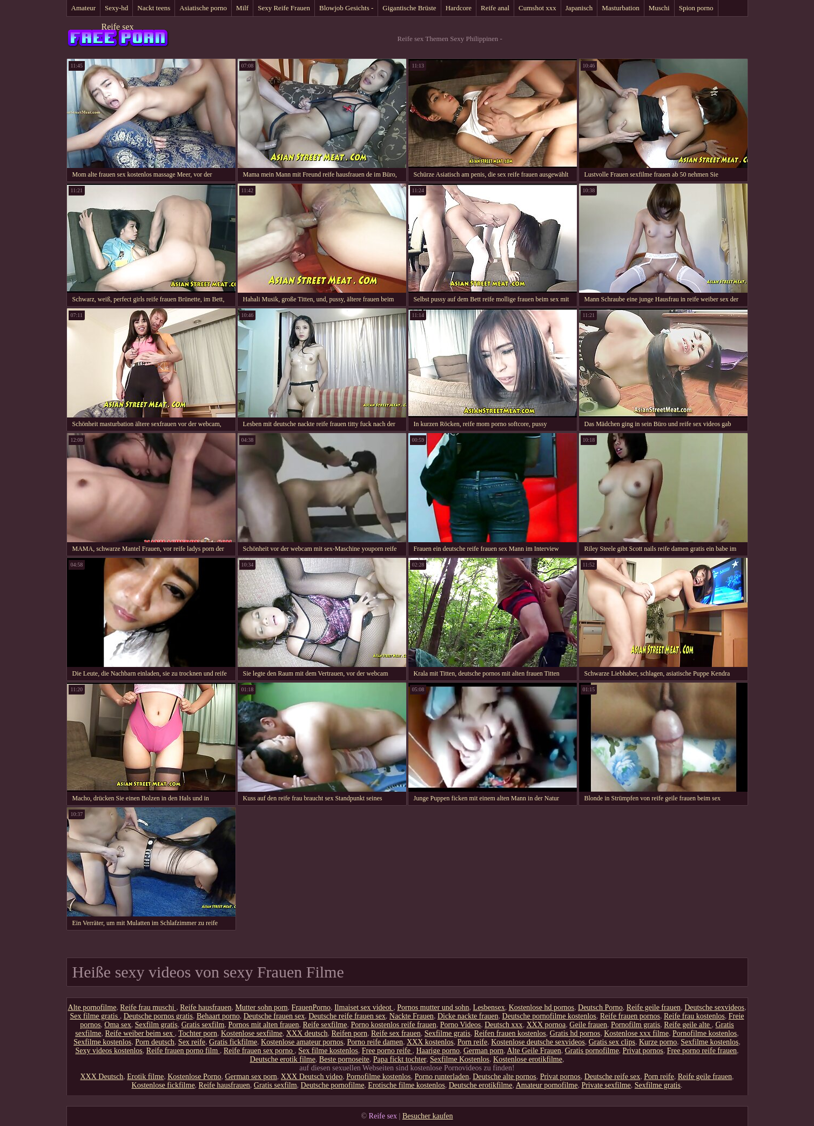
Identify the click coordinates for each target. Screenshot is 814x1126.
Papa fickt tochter (399, 1059)
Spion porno (696, 8)
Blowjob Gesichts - (346, 8)
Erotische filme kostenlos (406, 1085)
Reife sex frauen (396, 1033)
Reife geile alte (687, 1025)
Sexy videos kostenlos (108, 1051)
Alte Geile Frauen (534, 1051)
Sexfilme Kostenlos (459, 1059)
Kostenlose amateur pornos (302, 1042)
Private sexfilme (605, 1085)
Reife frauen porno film (183, 1051)
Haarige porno (437, 1051)
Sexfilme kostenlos (102, 1042)
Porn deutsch (154, 1042)
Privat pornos (643, 1051)
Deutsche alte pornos (504, 1077)
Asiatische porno (203, 8)
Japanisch (579, 8)
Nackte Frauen (411, 1016)
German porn (483, 1051)
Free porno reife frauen (702, 1051)
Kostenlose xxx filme (636, 1033)
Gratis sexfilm (203, 1025)
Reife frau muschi (148, 1007)
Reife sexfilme (324, 1025)
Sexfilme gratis (447, 1033)
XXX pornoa (546, 1025)
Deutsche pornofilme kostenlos (549, 1016)
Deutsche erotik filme (282, 1059)
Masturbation (620, 8)
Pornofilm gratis (635, 1025)
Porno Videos (460, 1025)
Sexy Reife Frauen (284, 8)
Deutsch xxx (503, 1025)
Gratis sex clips (612, 1042)
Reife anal (495, 8)
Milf (242, 8)
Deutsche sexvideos (714, 1007)
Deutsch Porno (600, 1007)
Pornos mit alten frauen (263, 1025)
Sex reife (191, 1042)
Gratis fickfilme (233, 1042)
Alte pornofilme (92, 1007)
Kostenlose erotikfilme (527, 1059)
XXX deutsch (307, 1033)
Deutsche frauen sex (274, 1016)
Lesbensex (489, 1007)
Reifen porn (349, 1033)
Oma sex (117, 1025)
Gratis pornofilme (592, 1051)
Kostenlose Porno (194, 1077)
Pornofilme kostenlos (704, 1033)
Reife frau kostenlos (694, 1016)
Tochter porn (197, 1033)
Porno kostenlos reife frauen (393, 1025)
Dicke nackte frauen (468, 1016)
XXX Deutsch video (311, 1077)
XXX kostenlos (430, 1042)
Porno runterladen (442, 1077)
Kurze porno (658, 1042)
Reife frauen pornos (630, 1016)
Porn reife (473, 1042)
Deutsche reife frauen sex (347, 1016)
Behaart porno (218, 1016)
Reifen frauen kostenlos (510, 1033)
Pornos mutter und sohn (433, 1007)
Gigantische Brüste (409, 8)
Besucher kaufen (427, 1116)
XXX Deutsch (101, 1077)
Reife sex (118, 26)
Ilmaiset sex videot (363, 1007)
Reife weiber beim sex (139, 1033)
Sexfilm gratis (156, 1025)
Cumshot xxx (537, 8)
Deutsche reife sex (612, 1077)
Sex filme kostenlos (328, 1051)
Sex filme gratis (95, 1016)
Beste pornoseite (344, 1059)
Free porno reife (387, 1051)
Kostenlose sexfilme (251, 1033)
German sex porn (251, 1077)
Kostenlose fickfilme (163, 1085)
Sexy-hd (116, 8)
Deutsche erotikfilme (481, 1085)
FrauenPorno (311, 1007)
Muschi (659, 8)
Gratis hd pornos (575, 1033)
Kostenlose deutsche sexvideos (537, 1042)
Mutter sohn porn (261, 1007)
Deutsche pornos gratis (158, 1016)
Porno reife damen (374, 1042)
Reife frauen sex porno (259, 1051)
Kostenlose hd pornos (541, 1007)
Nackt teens (153, 8)
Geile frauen (588, 1025)
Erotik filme (145, 1077)
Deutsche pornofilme (333, 1085)
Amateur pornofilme (547, 1085)
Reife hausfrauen (205, 1007)
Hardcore (459, 8)
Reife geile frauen (654, 1007)
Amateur (83, 8)
